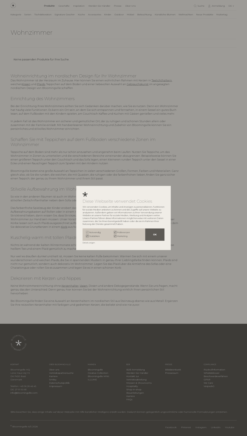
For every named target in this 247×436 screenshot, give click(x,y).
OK (155, 234)
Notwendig (95, 232)
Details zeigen (89, 243)
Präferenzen (123, 232)
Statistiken (94, 236)
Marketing (122, 236)
